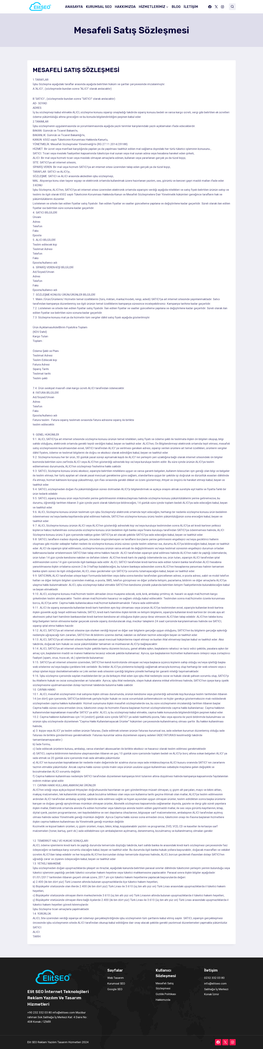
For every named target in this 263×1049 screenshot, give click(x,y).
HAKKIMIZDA (125, 7)
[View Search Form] (232, 6)
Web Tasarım (115, 977)
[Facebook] (210, 7)
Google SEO (114, 989)
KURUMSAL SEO (99, 7)
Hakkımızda (163, 999)
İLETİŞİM (191, 7)
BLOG (176, 7)
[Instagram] (222, 7)
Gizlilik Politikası (166, 994)
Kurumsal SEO (116, 983)
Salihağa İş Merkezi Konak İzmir (216, 992)
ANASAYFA (74, 7)
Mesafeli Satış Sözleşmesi (165, 986)
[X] (216, 7)
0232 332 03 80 (214, 977)
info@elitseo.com (215, 983)
